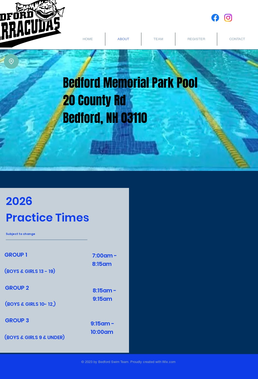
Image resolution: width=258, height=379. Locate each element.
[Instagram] (228, 18)
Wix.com (168, 362)
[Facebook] (215, 18)
